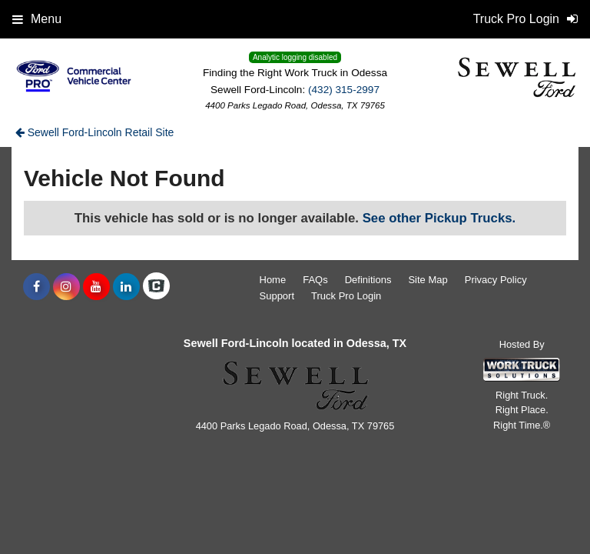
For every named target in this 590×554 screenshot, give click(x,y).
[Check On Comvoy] (156, 287)
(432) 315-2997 (344, 89)
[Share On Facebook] (36, 287)
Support (277, 296)
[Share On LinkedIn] (126, 287)
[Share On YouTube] (96, 287)
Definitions (368, 279)
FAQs (315, 279)
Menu (36, 18)
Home (273, 279)
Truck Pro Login (346, 296)
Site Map (427, 279)
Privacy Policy (496, 279)
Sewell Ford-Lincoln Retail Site (94, 132)
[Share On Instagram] (66, 287)
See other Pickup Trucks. (439, 218)
